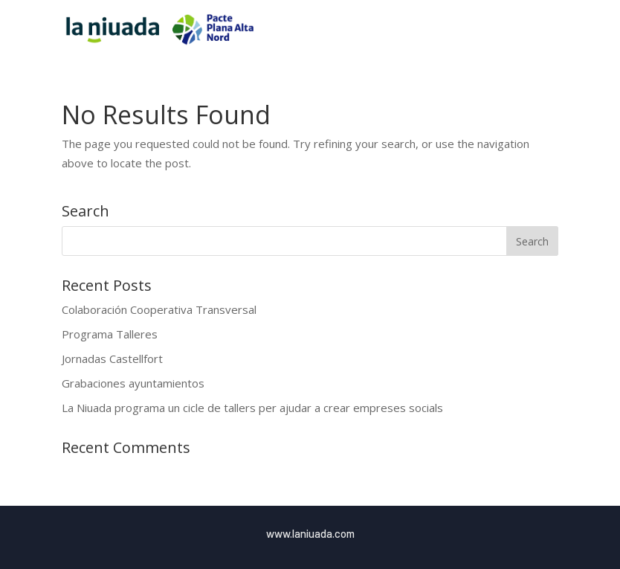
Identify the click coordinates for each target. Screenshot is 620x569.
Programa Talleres (110, 334)
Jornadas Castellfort (112, 358)
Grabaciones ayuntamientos (133, 383)
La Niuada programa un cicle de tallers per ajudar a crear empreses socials (252, 407)
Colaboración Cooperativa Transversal (159, 309)
